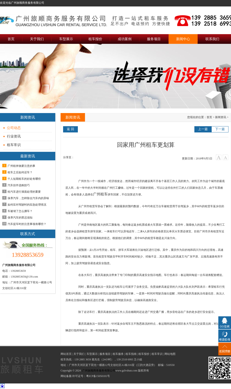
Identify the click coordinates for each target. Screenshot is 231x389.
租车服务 (118, 354)
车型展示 (92, 354)
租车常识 (14, 145)
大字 (219, 157)
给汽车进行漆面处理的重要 (24, 191)
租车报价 (143, 354)
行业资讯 (14, 136)
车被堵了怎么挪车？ (20, 211)
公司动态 (14, 128)
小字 (225, 157)
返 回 (70, 129)
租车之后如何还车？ (20, 172)
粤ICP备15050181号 (98, 376)
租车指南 (131, 354)
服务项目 (105, 354)
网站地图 (169, 354)
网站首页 (66, 354)
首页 (209, 117)
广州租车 (100, 194)
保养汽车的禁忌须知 (20, 217)
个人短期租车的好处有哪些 (24, 178)
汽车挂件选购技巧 (19, 185)
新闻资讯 (220, 117)
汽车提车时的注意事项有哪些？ (27, 224)
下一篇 (220, 129)
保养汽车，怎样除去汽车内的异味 (28, 198)
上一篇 (203, 129)
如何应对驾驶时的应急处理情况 (27, 204)
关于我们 (79, 354)
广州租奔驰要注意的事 (21, 166)
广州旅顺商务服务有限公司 (98, 370)
